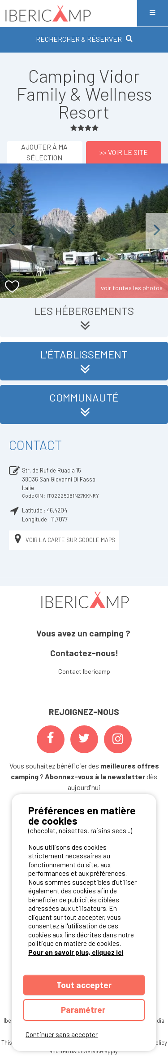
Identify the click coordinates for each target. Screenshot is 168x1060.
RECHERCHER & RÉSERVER (84, 39)
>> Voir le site (123, 152)
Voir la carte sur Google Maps (64, 540)
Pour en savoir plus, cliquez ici (75, 952)
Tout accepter (84, 985)
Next (157, 230)
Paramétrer (84, 1009)
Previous (11, 230)
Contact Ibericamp (84, 671)
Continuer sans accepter (62, 1034)
